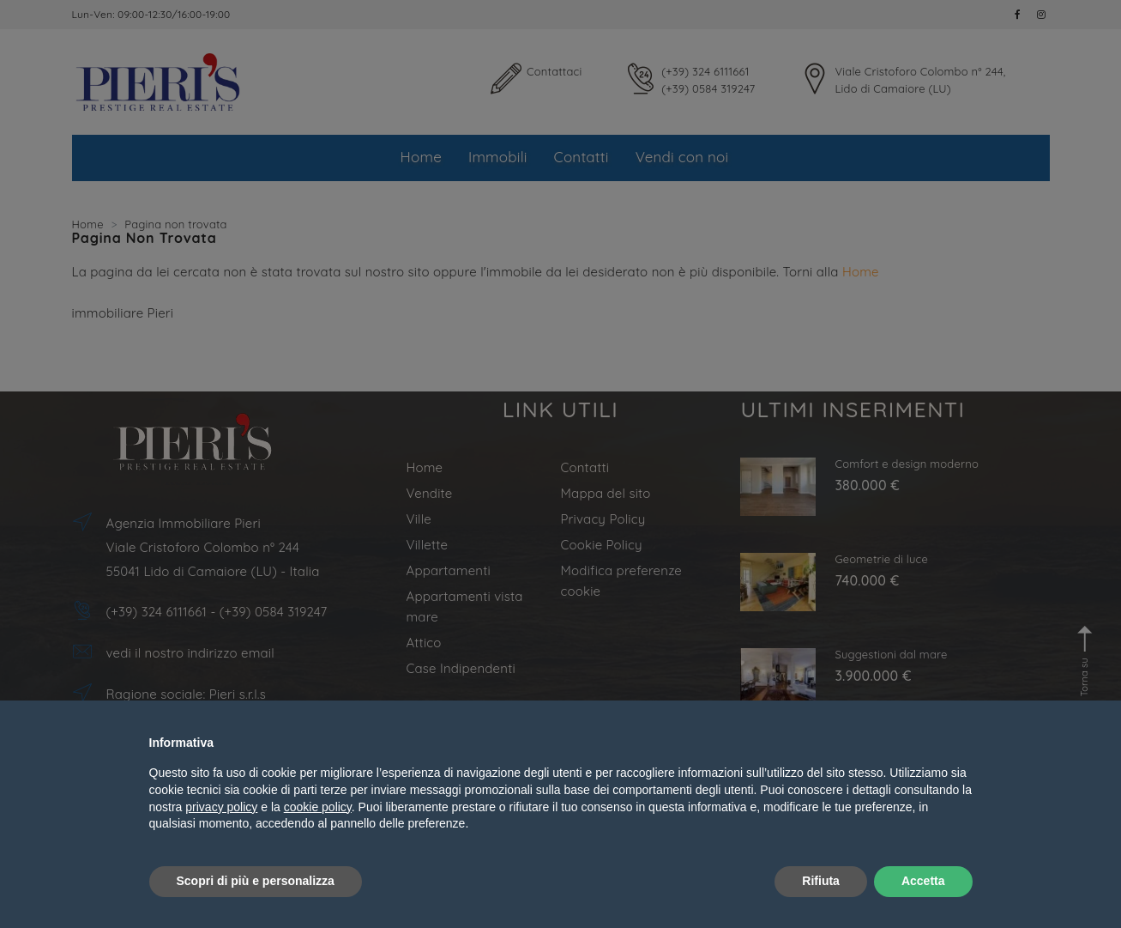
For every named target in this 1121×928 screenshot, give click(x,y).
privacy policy (221, 807)
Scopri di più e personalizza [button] (255, 881)
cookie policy (318, 807)
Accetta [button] (923, 881)
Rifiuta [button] (821, 881)
